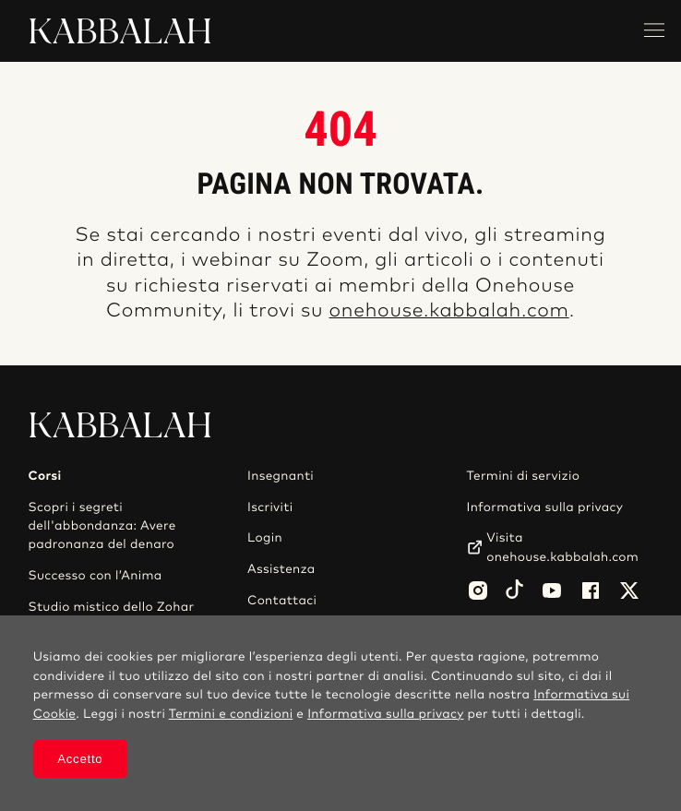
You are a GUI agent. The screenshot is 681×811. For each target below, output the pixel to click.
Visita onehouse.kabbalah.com (562, 547)
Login (264, 537)
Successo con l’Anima (95, 575)
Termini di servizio (523, 476)
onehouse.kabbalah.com (449, 311)
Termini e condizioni (231, 714)
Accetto (79, 759)
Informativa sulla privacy (545, 507)
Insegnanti (280, 476)
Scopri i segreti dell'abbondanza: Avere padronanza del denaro (102, 526)
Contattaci (282, 600)
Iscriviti (270, 507)
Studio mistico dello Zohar (112, 607)
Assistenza (281, 569)
